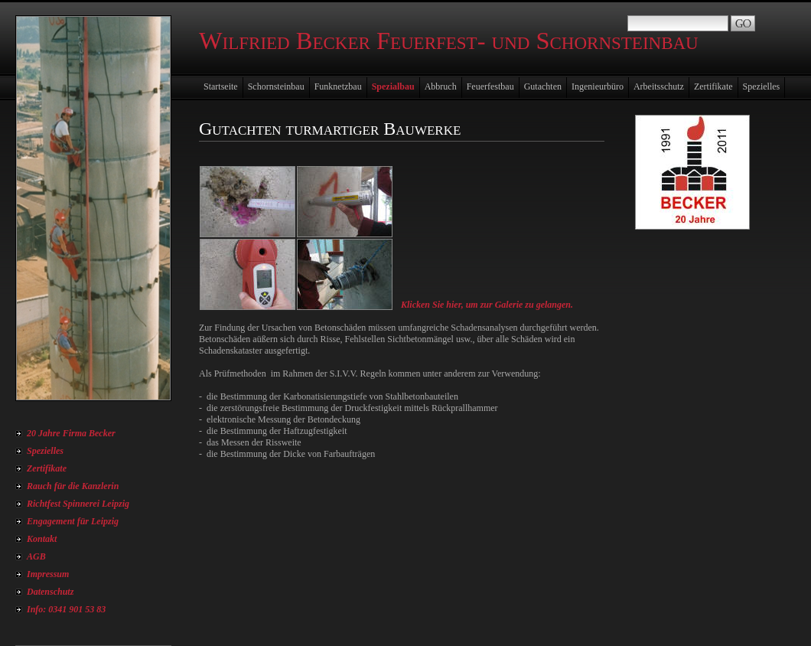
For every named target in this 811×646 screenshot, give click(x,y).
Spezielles (45, 450)
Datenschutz (50, 591)
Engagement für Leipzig (73, 521)
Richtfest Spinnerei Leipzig (78, 503)
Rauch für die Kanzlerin (73, 486)
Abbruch (441, 86)
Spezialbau (393, 86)
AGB (36, 556)
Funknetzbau (338, 86)
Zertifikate (47, 468)
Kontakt (42, 538)
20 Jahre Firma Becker (71, 433)
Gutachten (543, 86)
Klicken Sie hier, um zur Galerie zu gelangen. (487, 304)
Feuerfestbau (490, 86)
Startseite (221, 86)
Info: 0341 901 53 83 (66, 609)
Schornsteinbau (276, 86)
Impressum (48, 574)
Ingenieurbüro (598, 86)
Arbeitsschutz (658, 86)
